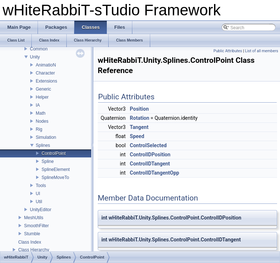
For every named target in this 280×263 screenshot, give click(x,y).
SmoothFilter (36, 225)
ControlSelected (148, 145)
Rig (39, 129)
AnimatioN (46, 65)
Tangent (139, 127)
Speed (137, 136)
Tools (41, 185)
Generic (43, 89)
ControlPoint (54, 153)
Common (39, 49)
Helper (42, 97)
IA (38, 105)
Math (41, 113)
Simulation (46, 137)
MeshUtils (33, 217)
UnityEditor (40, 209)
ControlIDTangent (150, 164)
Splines (43, 145)
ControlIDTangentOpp (154, 173)
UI (38, 193)
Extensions (46, 81)
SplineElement (56, 169)
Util (39, 201)
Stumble (32, 233)
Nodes (42, 121)
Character (45, 73)
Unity (35, 57)
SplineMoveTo (55, 177)
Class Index (29, 242)
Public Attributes (227, 51)
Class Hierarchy (33, 249)
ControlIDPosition (150, 154)
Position (139, 109)
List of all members (261, 51)
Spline (48, 161)
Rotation (139, 118)
